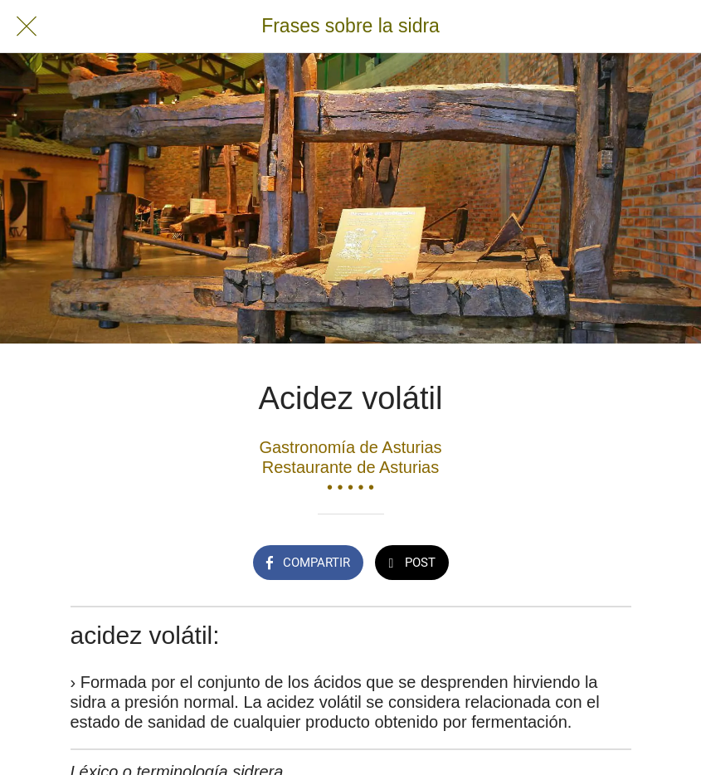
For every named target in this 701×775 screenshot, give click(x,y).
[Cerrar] (27, 27)
